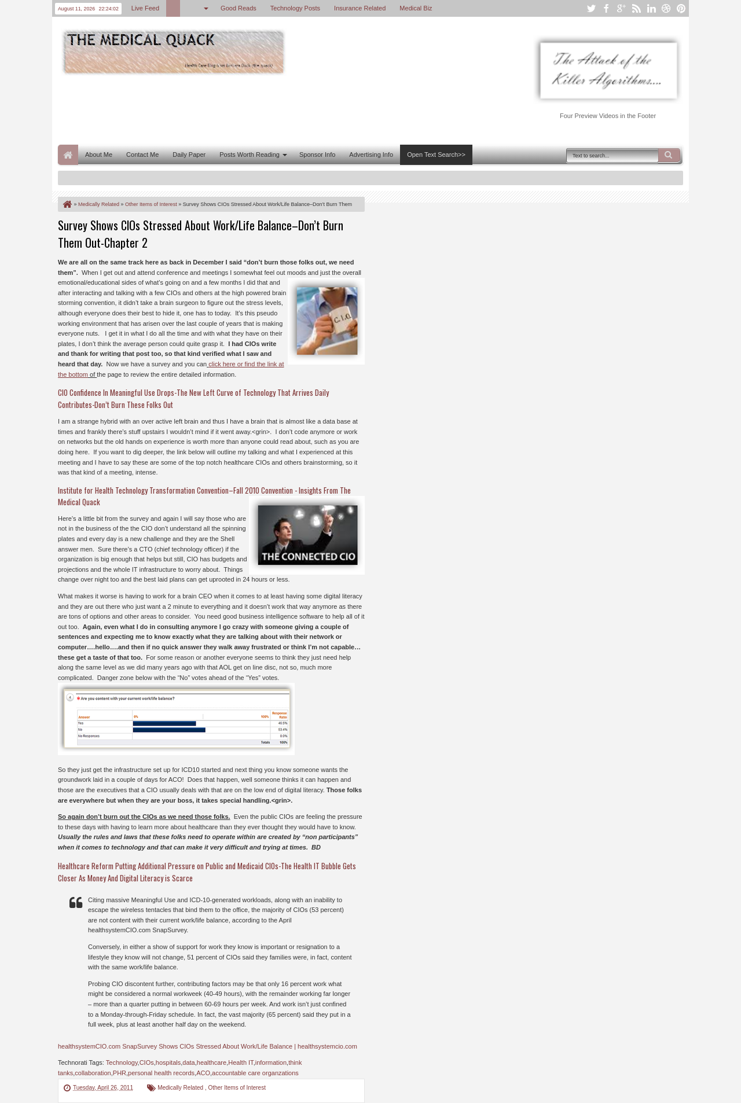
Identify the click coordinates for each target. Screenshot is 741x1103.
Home (68, 155)
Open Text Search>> (436, 154)
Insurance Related (360, 8)
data (188, 1062)
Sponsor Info (317, 154)
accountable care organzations (255, 1072)
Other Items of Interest (236, 1087)
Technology (122, 1062)
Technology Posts (295, 8)
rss (636, 8)
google (621, 8)
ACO (203, 1072)
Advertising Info (371, 154)
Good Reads (238, 8)
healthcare (211, 1062)
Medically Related (181, 1087)
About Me (98, 154)
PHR (119, 1072)
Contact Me (142, 154)
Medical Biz (415, 8)
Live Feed (145, 8)
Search (669, 155)
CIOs (147, 1062)
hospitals (168, 1062)
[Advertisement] (268, 109)
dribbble (666, 8)
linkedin (651, 8)
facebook (606, 8)
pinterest (681, 8)
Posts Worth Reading (249, 154)
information (271, 1062)
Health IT (240, 1062)
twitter (591, 8)
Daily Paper (189, 154)
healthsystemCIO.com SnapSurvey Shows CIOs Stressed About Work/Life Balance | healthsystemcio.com (207, 1046)
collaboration (93, 1072)
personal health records (161, 1072)
